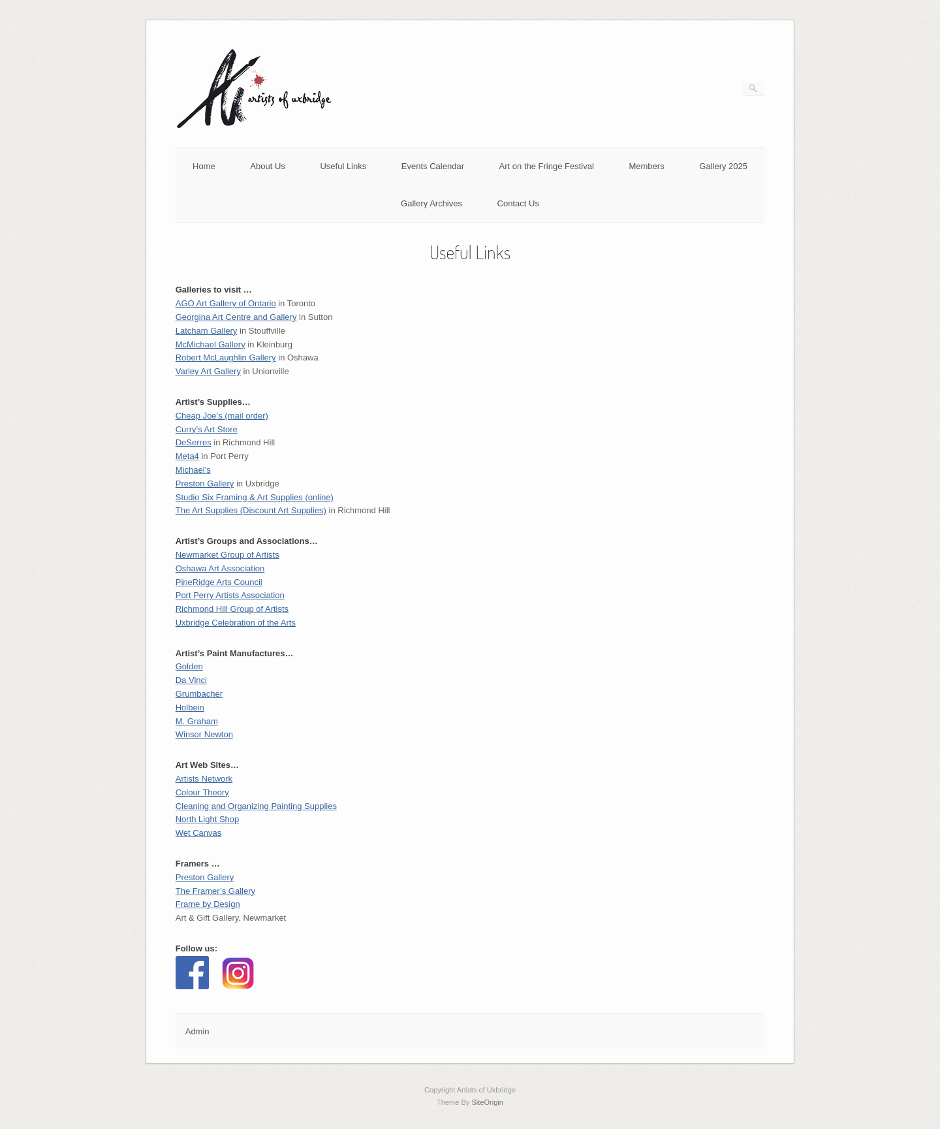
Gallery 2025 (723, 166)
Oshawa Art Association (220, 568)
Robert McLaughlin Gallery (226, 357)
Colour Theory (202, 792)
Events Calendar (432, 166)
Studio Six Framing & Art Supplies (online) (255, 497)
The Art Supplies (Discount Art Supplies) (251, 510)
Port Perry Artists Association (230, 595)
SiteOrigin (487, 1102)
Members (646, 166)
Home (204, 166)
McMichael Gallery (210, 344)
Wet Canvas (199, 833)
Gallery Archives (431, 203)
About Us (267, 166)
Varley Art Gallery (208, 371)
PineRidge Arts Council (219, 582)
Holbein (190, 707)
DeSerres (194, 442)
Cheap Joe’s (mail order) (222, 416)
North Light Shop (208, 819)
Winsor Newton (204, 734)
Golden (189, 666)
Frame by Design (208, 904)
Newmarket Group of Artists (227, 555)
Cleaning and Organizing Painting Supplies (256, 806)
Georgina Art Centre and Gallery (236, 317)
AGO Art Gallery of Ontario (226, 303)
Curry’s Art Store (207, 429)
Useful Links (343, 166)
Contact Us (518, 203)
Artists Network (204, 779)
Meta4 (187, 456)
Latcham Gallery (207, 331)
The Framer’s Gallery (215, 891)
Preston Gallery (205, 877)
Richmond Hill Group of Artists (232, 609)
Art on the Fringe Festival (546, 166)
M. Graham (197, 721)
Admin (197, 1031)
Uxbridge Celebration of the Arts (236, 623)
